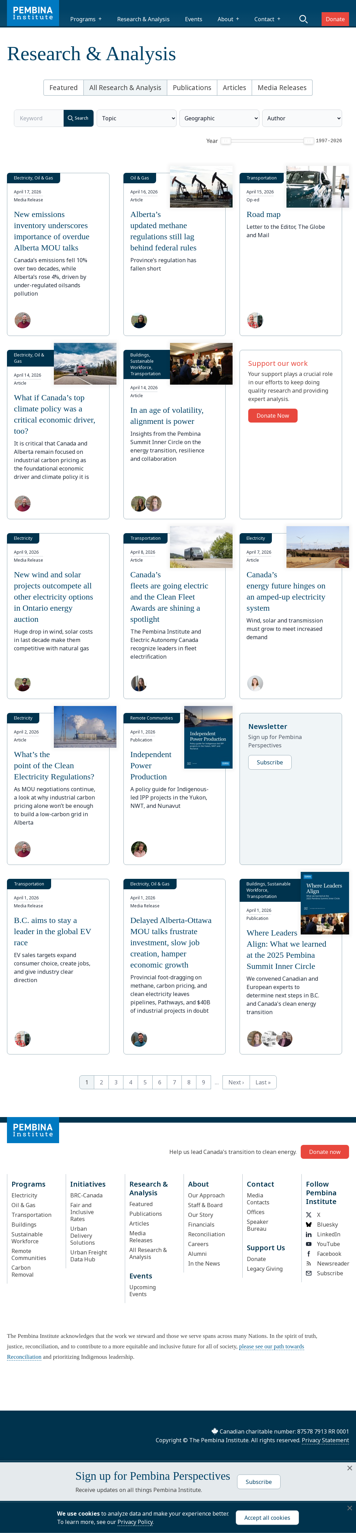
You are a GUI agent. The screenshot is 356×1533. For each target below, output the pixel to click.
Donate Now (273, 415)
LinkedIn (323, 1234)
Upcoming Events (142, 1290)
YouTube (323, 1244)
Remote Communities (28, 1254)
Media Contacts (258, 1198)
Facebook (323, 1253)
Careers (198, 1244)
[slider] (225, 140)
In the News (204, 1263)
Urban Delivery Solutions (82, 1235)
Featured (63, 87)
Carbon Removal (22, 1271)
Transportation (31, 1215)
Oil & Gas (23, 1205)
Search (76, 118)
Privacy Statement (325, 1440)
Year (212, 141)
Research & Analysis (143, 19)
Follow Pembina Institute (321, 1193)
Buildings (24, 1224)
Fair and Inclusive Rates (82, 1212)
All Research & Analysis (125, 87)
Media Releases (282, 87)
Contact (264, 19)
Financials (201, 1224)
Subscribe (270, 762)
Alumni (197, 1254)
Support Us (266, 1247)
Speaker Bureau (257, 1225)
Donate (335, 19)
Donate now (325, 1152)
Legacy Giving (265, 1269)
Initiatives (88, 1184)
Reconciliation (206, 1234)
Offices (256, 1212)
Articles (234, 87)
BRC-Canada (86, 1195)
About (225, 19)
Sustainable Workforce (27, 1237)
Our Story (200, 1215)
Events (193, 19)
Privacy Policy (135, 1522)
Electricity (24, 1195)
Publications (192, 87)
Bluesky (322, 1224)
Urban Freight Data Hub (88, 1256)
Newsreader (325, 1263)
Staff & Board (205, 1205)
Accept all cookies (267, 1518)
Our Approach (206, 1195)
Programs (83, 19)
